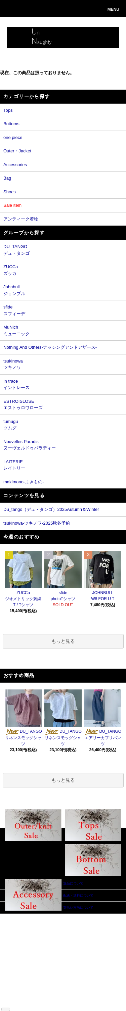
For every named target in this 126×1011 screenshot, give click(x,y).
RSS (13, 997)
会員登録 (45, 926)
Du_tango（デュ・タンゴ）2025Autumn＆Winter (51, 509)
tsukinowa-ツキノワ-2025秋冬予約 (36, 523)
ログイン (45, 931)
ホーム (15, 916)
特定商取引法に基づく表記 (18, 956)
